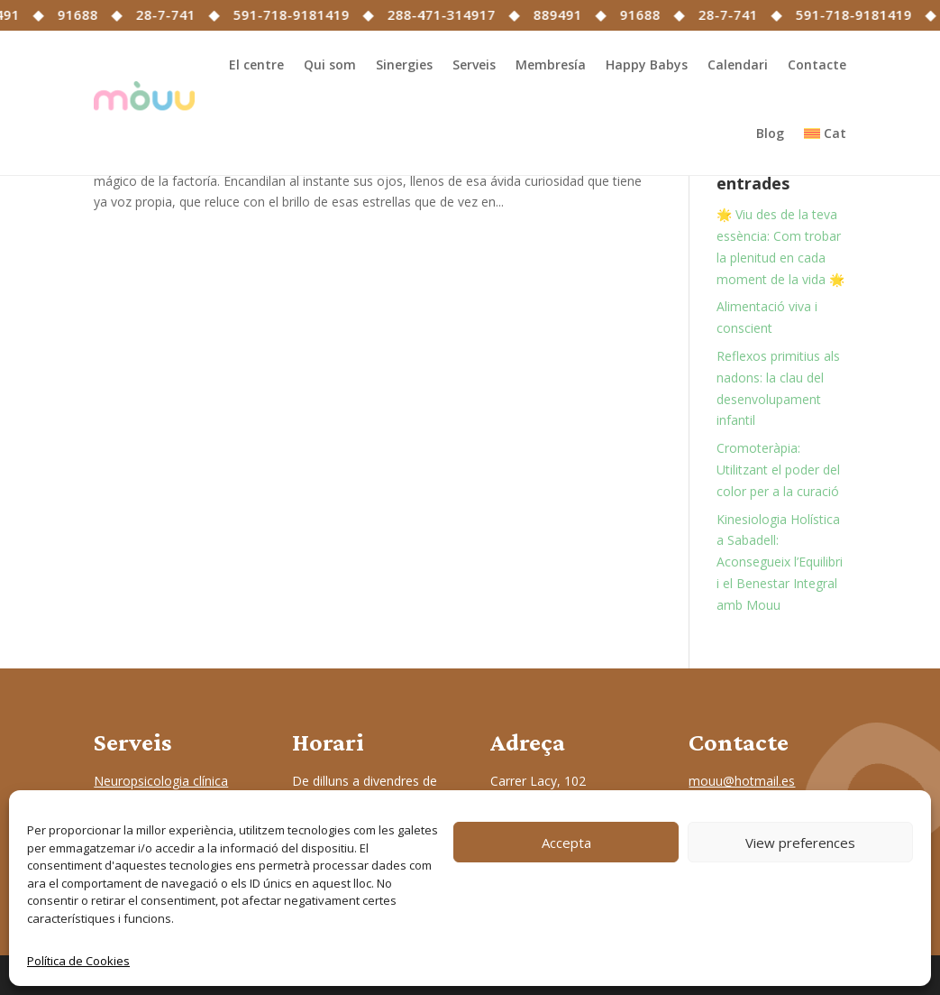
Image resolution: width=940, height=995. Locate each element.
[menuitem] (825, 133)
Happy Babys (647, 64)
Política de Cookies (78, 961)
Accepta (566, 843)
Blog (770, 133)
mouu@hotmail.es (742, 780)
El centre (256, 64)
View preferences (800, 843)
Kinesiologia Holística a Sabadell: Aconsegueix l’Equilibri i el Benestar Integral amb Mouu (779, 562)
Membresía (551, 64)
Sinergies (404, 64)
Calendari (737, 64)
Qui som (330, 64)
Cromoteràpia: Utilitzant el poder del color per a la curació (778, 469)
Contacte (817, 64)
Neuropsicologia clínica (161, 780)
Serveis (474, 64)
